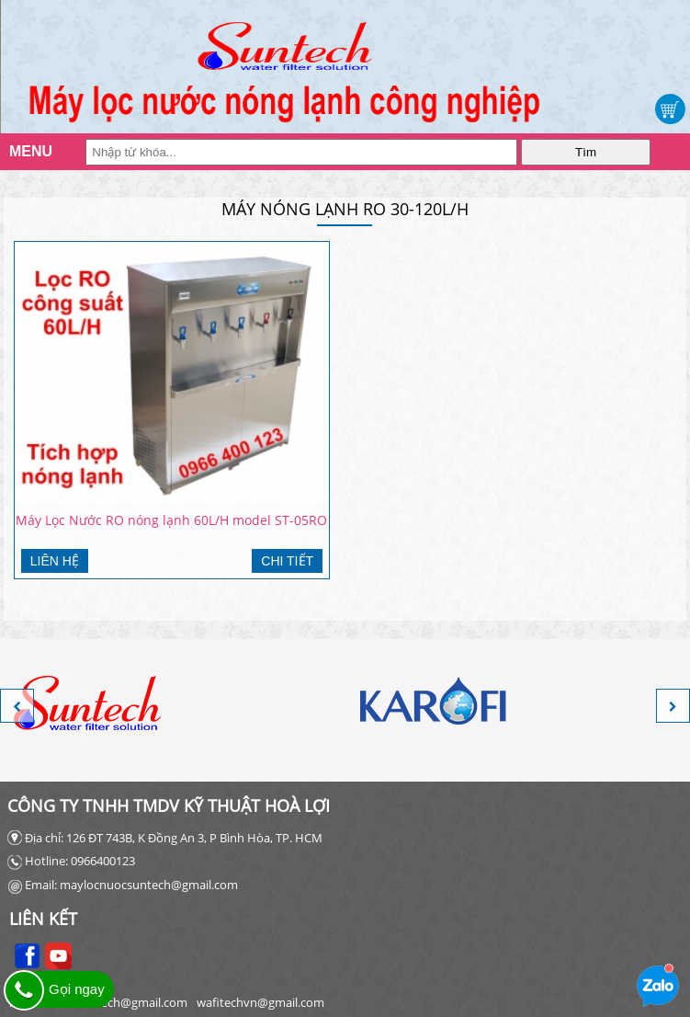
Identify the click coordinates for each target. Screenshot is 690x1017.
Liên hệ (54, 561)
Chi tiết (287, 561)
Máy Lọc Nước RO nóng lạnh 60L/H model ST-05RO (171, 520)
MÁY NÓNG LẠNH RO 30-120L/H (345, 209)
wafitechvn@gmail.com (260, 1002)
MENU (27, 151)
